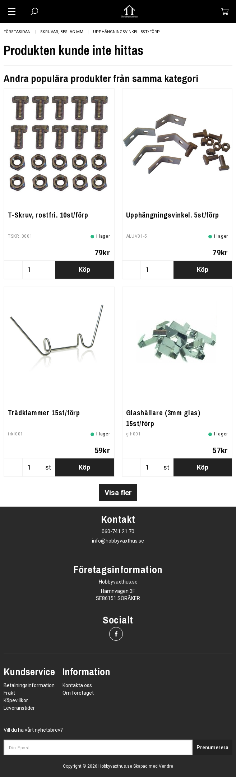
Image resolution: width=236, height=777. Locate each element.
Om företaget (78, 693)
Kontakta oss (77, 685)
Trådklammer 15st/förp (44, 412)
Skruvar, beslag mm (61, 31)
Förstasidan (17, 31)
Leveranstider (19, 708)
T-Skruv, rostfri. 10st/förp (48, 215)
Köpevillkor (16, 700)
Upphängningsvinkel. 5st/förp (126, 31)
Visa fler (118, 492)
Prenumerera (212, 747)
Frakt (9, 693)
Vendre (166, 766)
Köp (84, 269)
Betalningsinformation (29, 685)
